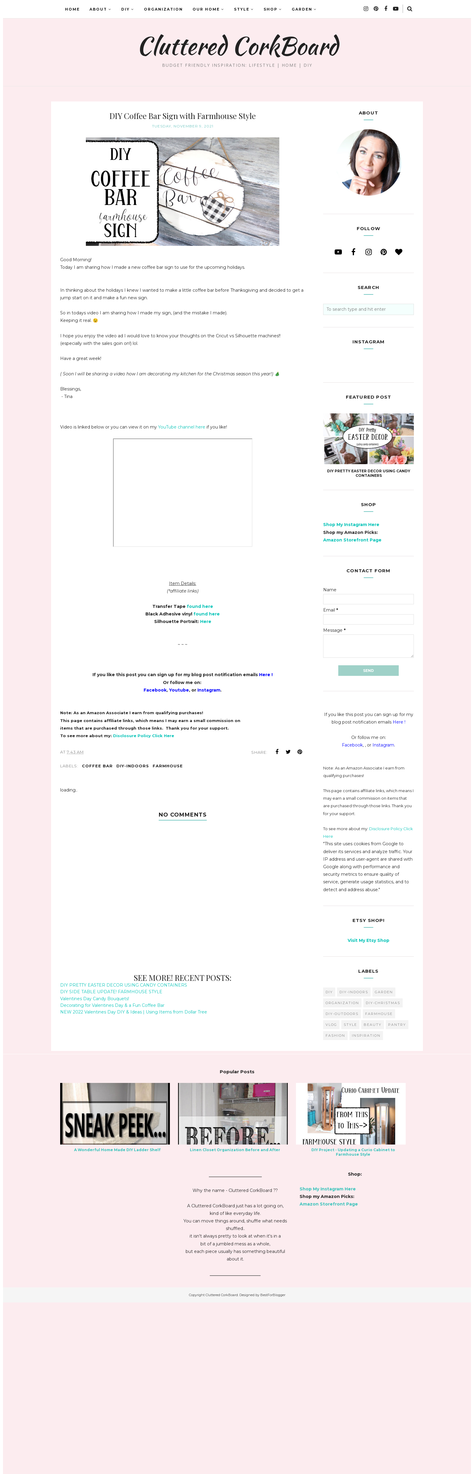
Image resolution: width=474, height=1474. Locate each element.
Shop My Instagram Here (351, 696)
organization (342, 1174)
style (350, 1196)
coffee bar (97, 765)
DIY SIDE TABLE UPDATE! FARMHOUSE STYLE (111, 991)
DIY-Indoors (132, 765)
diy (329, 1163)
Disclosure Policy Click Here (143, 735)
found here (200, 606)
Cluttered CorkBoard (237, 45)
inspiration (366, 1207)
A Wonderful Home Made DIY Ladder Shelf (117, 1321)
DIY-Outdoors (342, 1185)
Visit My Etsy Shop (368, 1112)
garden (384, 1163)
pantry (397, 1196)
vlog (331, 1196)
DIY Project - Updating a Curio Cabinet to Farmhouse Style (353, 1323)
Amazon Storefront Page (352, 711)
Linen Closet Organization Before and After (235, 1321)
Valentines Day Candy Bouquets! (94, 998)
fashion (335, 1207)
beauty (372, 1196)
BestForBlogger (272, 1466)
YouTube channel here (181, 427)
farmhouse (168, 765)
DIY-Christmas (383, 1174)
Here (205, 621)
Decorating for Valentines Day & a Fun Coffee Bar (112, 1005)
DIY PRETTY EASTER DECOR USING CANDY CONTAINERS (123, 985)
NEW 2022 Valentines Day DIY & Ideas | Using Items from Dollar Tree (133, 1012)
